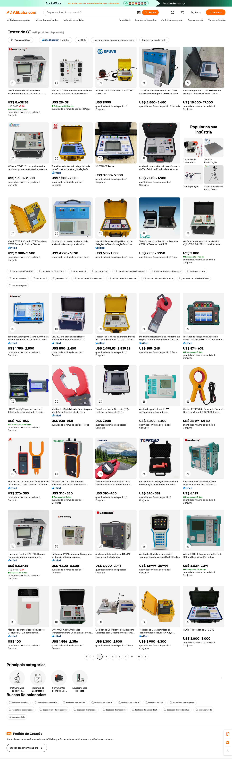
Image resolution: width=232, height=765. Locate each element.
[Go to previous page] (87, 657)
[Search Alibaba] (90, 12)
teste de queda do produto (53, 710)
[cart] (183, 13)
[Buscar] (150, 12)
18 (139, 657)
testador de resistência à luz (158, 278)
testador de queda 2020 (144, 710)
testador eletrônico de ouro (88, 278)
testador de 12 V (154, 702)
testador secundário (46, 702)
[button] (139, 12)
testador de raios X (101, 702)
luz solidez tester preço (182, 702)
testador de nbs (196, 271)
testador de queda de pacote (130, 271)
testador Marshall (18, 702)
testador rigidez (18, 285)
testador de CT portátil (21, 271)
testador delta (204, 710)
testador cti (40, 278)
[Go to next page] (145, 657)
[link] (228, 734)
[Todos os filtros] (20, 40)
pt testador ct (78, 271)
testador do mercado (85, 710)
